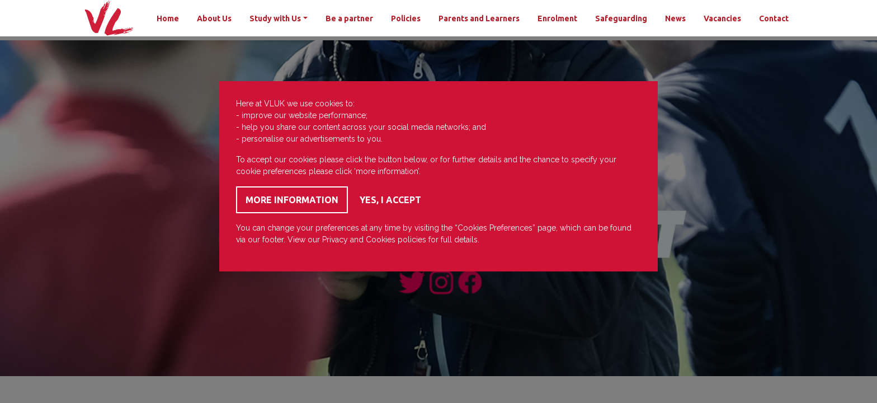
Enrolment (557, 18)
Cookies (380, 239)
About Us (214, 18)
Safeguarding (621, 18)
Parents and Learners (479, 18)
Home (168, 18)
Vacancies (722, 18)
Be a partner (349, 18)
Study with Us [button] (275, 18)
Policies (406, 18)
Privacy (335, 239)
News (675, 18)
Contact (774, 18)
